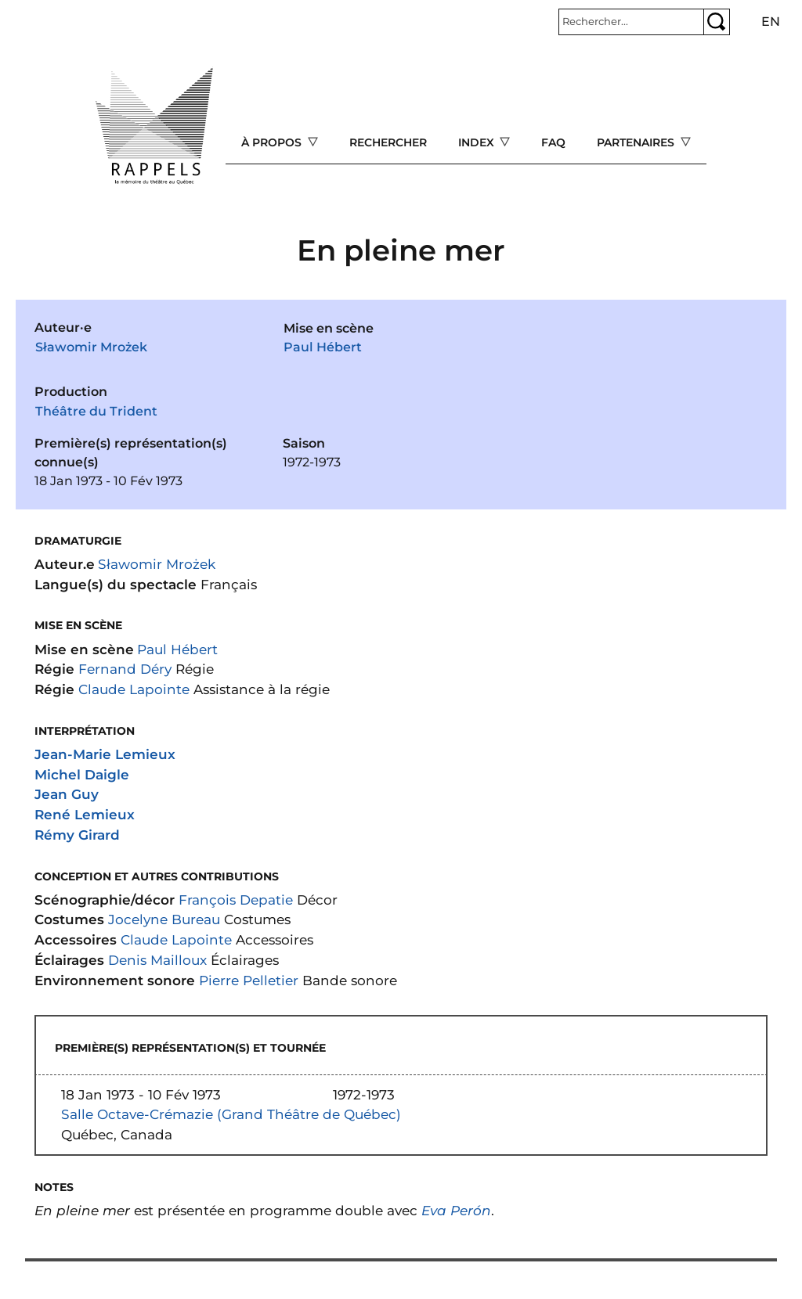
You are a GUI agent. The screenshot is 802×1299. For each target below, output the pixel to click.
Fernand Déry (125, 668)
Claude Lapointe (134, 689)
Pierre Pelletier (248, 980)
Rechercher (388, 142)
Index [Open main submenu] (477, 142)
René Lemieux (84, 814)
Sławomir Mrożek (91, 347)
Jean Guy (66, 794)
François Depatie (236, 899)
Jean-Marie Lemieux (104, 754)
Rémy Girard (77, 834)
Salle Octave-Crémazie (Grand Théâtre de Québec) (231, 1114)
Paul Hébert (323, 347)
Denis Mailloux (157, 960)
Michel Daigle (81, 774)
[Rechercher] (631, 22)
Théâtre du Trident (96, 411)
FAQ (553, 142)
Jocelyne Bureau (164, 919)
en (770, 21)
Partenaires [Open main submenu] (637, 142)
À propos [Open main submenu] (273, 142)
